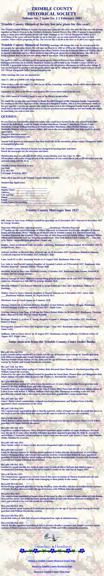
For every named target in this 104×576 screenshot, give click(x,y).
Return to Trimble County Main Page (52, 572)
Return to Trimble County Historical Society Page (52, 561)
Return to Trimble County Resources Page (52, 566)
